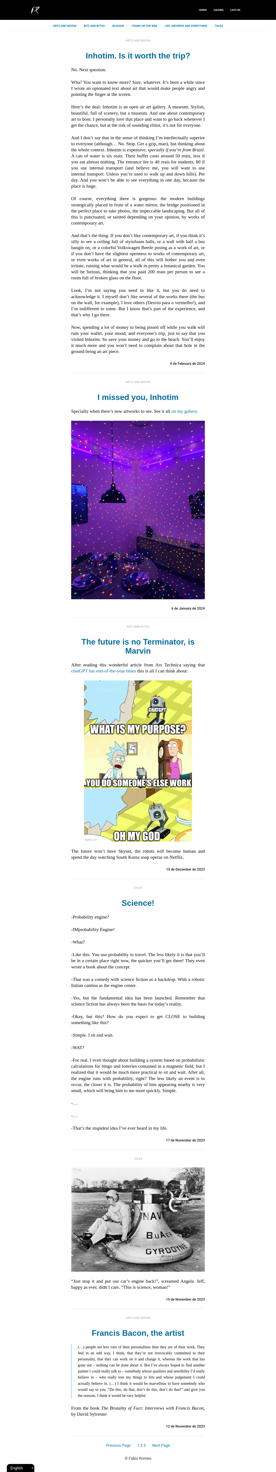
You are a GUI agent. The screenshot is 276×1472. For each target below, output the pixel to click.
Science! (138, 903)
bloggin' (118, 25)
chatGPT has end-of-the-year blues (103, 671)
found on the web (144, 25)
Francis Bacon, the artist (138, 1333)
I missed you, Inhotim (138, 397)
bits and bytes (94, 25)
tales (219, 25)
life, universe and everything (186, 25)
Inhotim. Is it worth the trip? (138, 55)
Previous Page (118, 1445)
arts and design (64, 25)
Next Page (161, 1445)
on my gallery (184, 411)
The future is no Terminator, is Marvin (138, 646)
